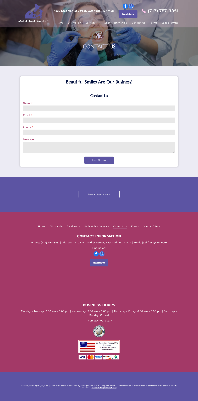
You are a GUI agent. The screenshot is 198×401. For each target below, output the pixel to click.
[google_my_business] (131, 6)
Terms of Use (97, 388)
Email (26, 115)
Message (28, 139)
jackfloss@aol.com (154, 242)
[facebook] (125, 6)
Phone (27, 127)
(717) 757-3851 (163, 10)
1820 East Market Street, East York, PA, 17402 (84, 10)
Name (26, 103)
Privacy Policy (110, 388)
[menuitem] (60, 22)
